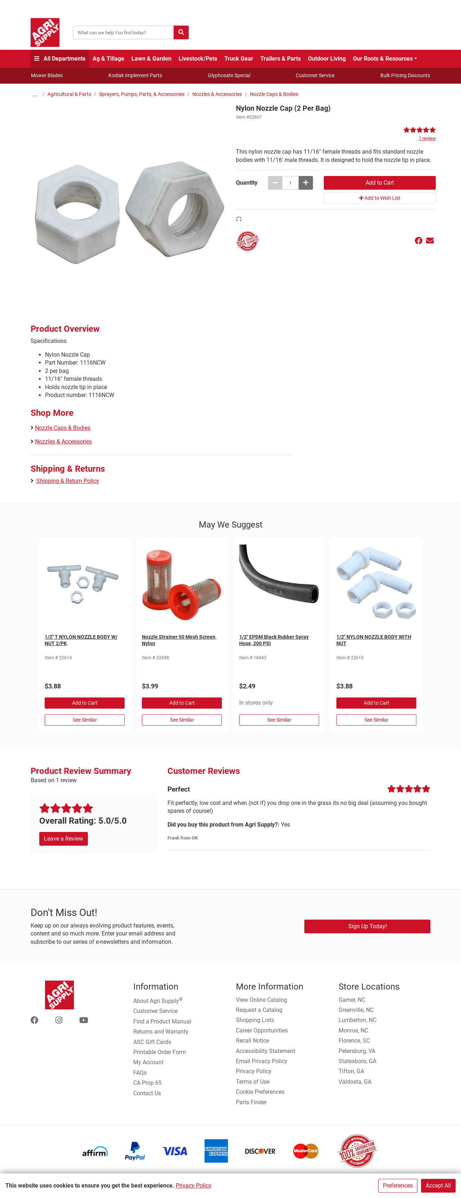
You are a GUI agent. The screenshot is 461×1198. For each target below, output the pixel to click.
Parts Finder (251, 1102)
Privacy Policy (193, 1185)
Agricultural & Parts (69, 94)
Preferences (398, 1185)
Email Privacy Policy (261, 1061)
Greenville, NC (356, 1010)
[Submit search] (181, 32)
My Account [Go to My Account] (148, 1062)
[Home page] (45, 32)
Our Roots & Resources (383, 58)
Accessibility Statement (265, 1051)
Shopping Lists (255, 1020)
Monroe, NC (353, 1030)
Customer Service (315, 75)
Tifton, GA (351, 1071)
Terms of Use (252, 1081)
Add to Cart (85, 703)
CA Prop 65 (147, 1082)
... (35, 94)
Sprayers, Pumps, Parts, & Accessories (141, 94)
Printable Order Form (159, 1052)
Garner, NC (352, 999)
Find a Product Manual (162, 1021)
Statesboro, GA (357, 1061)
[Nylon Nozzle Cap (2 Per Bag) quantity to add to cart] (290, 183)
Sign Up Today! (367, 926)
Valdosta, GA (355, 1081)
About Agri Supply (158, 1000)
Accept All (438, 1185)
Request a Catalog (259, 1010)
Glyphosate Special (229, 75)
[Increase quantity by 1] (306, 183)
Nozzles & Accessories (217, 94)
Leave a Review (63, 838)
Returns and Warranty (160, 1031)
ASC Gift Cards (152, 1042)
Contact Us (147, 1093)
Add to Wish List (379, 198)
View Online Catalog (261, 999)
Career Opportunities (262, 1030)
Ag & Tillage (108, 58)
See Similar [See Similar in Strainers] (182, 720)
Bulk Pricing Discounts (405, 75)
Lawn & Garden (151, 58)
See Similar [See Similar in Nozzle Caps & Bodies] (85, 720)
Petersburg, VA (357, 1051)
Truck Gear (238, 58)
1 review (427, 138)
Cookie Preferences (260, 1091)
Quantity (247, 182)
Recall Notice (252, 1040)
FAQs (140, 1072)
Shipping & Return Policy (67, 480)
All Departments (59, 58)
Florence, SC (354, 1040)
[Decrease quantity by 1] (275, 183)
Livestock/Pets (198, 58)
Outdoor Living (327, 58)
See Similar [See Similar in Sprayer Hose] (279, 720)
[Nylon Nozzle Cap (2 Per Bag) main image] (130, 201)
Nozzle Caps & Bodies (274, 94)
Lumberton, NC (357, 1020)
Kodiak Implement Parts (135, 75)
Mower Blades (47, 75)
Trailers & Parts (280, 58)
